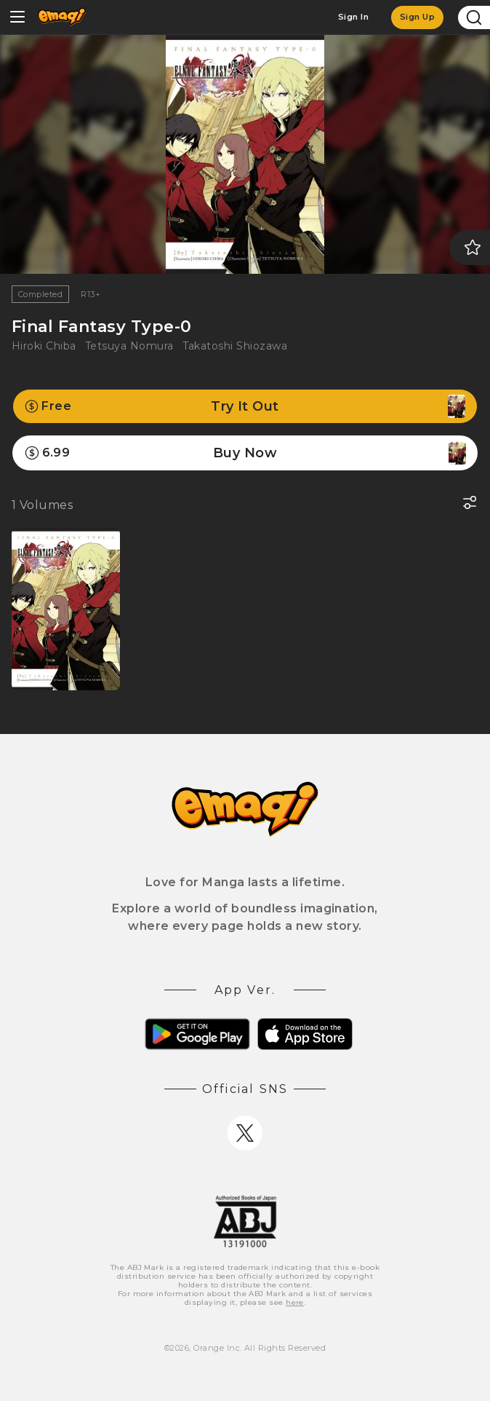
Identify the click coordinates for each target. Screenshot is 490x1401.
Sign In (353, 17)
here (295, 1302)
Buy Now (245, 453)
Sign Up (417, 17)
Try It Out (245, 406)
